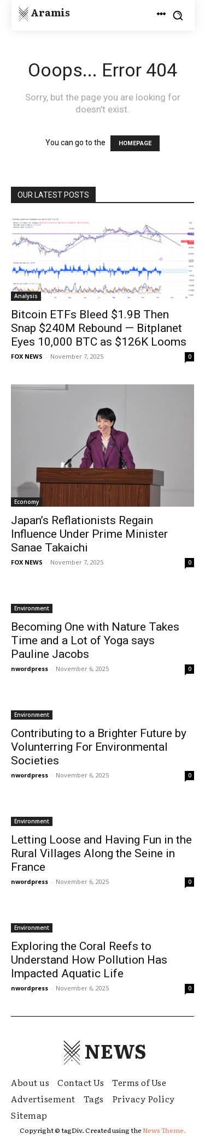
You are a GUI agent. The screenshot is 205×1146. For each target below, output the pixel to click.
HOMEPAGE (135, 143)
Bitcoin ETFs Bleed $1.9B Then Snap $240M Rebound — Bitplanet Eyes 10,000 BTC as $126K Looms (98, 328)
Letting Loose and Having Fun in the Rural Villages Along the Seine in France (101, 853)
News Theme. (164, 1130)
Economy (26, 502)
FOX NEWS (27, 356)
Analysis (26, 296)
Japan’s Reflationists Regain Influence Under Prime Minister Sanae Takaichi (89, 534)
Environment (31, 608)
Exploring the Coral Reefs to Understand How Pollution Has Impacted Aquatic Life (89, 960)
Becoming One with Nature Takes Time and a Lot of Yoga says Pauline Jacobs (95, 640)
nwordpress (29, 668)
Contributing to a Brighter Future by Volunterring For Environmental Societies (98, 747)
